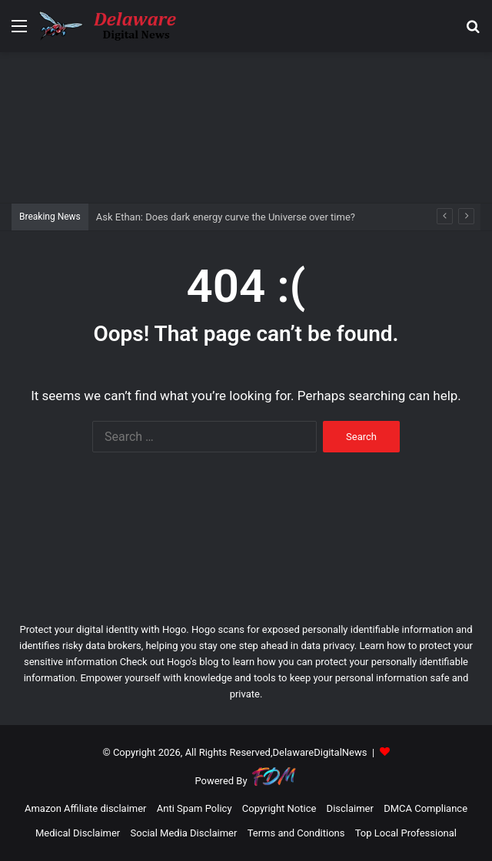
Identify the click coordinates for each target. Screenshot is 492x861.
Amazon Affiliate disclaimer (86, 808)
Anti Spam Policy (194, 808)
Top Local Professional (406, 833)
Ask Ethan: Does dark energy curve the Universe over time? (225, 217)
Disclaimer (350, 808)
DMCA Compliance (425, 808)
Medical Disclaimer (77, 833)
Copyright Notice (279, 808)
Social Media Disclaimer (184, 833)
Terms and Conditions (296, 833)
